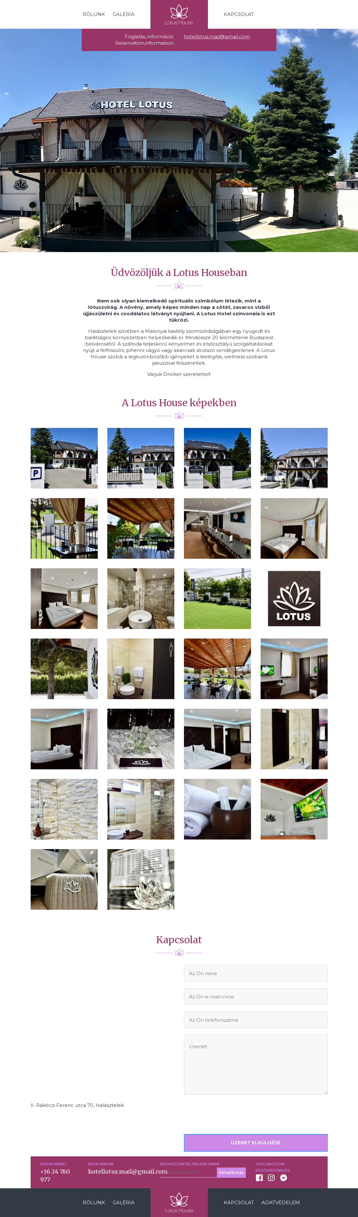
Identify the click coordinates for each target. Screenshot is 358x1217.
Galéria (123, 14)
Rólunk (94, 14)
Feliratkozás (231, 1172)
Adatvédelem (281, 1202)
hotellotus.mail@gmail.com (217, 37)
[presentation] (232, 1113)
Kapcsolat (239, 14)
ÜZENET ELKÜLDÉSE (255, 1142)
